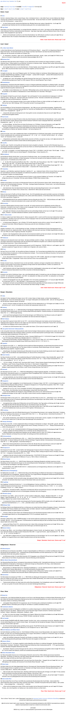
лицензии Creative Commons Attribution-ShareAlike (45, 698)
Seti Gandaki (5, 618)
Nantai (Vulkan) (7, 528)
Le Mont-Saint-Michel (7, 48)
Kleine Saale (5, 664)
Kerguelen (4, 94)
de (15, 1)
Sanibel (5, 180)
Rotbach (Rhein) (6, 641)
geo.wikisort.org (5, 1)
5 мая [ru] (6, 6)
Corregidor (5, 71)
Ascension (5, 203)
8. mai (29, 9)
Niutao (4, 192)
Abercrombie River (6, 678)
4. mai (13, 9)
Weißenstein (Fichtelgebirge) (10, 470)
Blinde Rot (4, 595)
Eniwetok (5, 272)
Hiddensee (5, 237)
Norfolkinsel (6, 154)
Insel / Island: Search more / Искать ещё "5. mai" (53, 287)
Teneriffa (4, 143)
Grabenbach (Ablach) (7, 606)
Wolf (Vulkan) (5, 319)
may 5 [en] (12, 6)
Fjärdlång (4, 105)
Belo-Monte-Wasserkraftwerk (9, 560)
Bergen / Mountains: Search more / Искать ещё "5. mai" (51, 540)
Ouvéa (3, 131)
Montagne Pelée (6, 395)
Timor (4, 249)
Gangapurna (5, 381)
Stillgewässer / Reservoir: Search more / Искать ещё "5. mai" (50, 587)
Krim (3, 15)
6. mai (21, 9)
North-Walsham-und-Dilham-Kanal (11, 629)
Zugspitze (4, 343)
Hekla (3, 296)
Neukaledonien (6, 82)
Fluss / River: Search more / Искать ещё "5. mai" (53, 691)
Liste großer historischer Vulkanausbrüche (12, 328)
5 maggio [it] (30, 6)
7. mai (25, 9)
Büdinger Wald (6, 505)
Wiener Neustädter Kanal (8, 652)
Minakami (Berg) (7, 493)
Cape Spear (5, 27)
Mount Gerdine (6, 354)
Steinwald (4, 369)
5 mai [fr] (24, 6)
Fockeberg (5, 410)
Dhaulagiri (5, 516)
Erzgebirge (5, 482)
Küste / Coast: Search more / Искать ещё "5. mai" (52, 39)
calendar (12, 1)
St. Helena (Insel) (7, 214)
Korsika (5, 260)
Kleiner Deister (6, 459)
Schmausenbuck (7, 436)
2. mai (5, 9)
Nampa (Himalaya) (7, 421)
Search (63, 2)
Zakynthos (5, 169)
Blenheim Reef (5, 59)
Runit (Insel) (5, 116)
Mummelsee (5, 574)
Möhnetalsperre (6, 548)
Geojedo (5, 226)
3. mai (9, 9)
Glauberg (4, 307)
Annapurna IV (6, 447)
